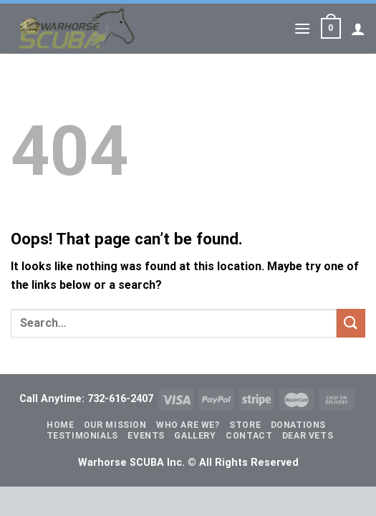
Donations (299, 425)
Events (146, 436)
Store (245, 425)
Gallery (195, 436)
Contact (249, 436)
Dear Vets (308, 436)
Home (60, 425)
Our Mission (115, 425)
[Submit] (351, 323)
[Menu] (302, 28)
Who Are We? (188, 425)
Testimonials (82, 436)
